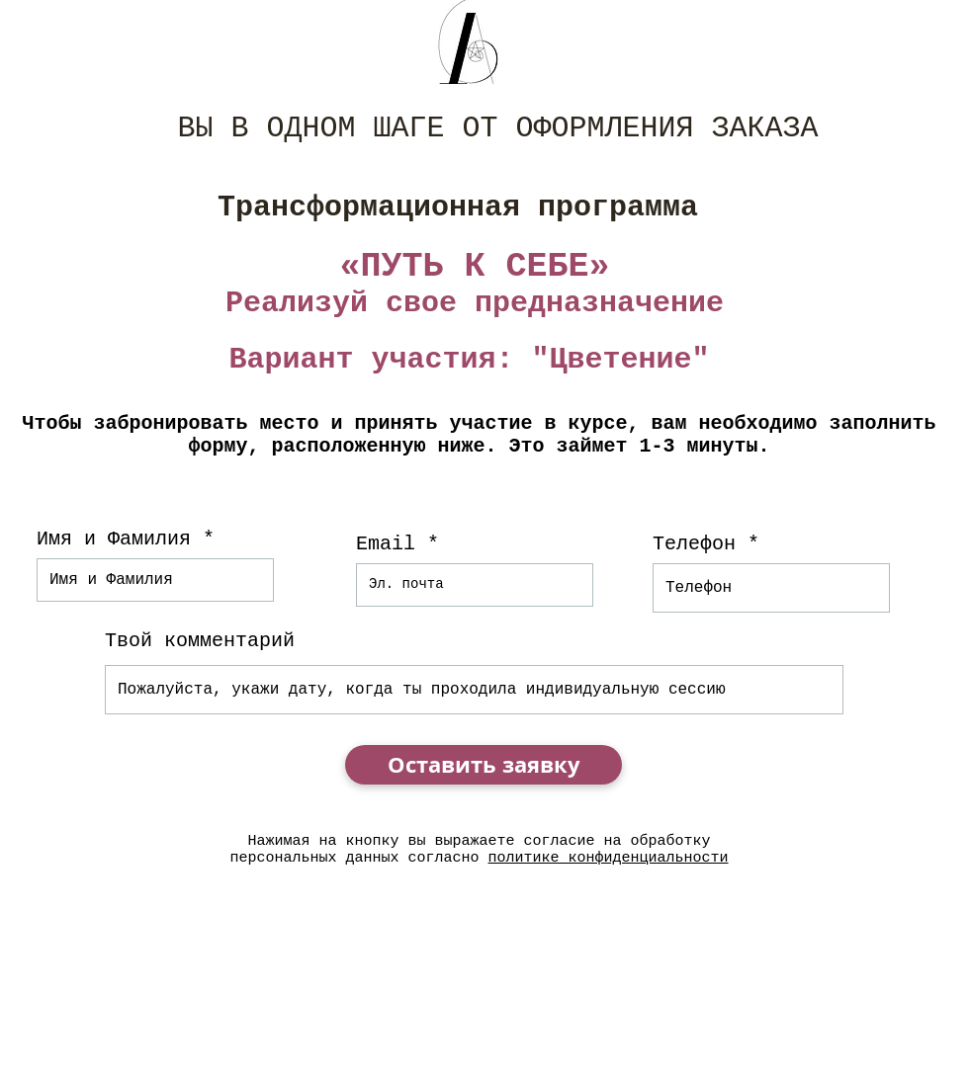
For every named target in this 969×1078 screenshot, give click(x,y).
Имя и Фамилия (114, 539)
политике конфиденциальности (608, 858)
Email (385, 544)
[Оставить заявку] (483, 765)
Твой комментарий (200, 641)
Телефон (694, 544)
